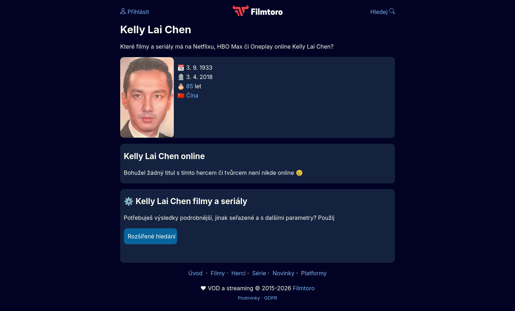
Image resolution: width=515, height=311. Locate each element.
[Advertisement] (68, 110)
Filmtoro (304, 288)
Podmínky (249, 298)
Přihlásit (134, 11)
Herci (238, 273)
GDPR (270, 298)
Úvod (196, 273)
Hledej (382, 11)
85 (189, 86)
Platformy (314, 273)
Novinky (283, 273)
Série (259, 273)
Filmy (218, 273)
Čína (192, 95)
